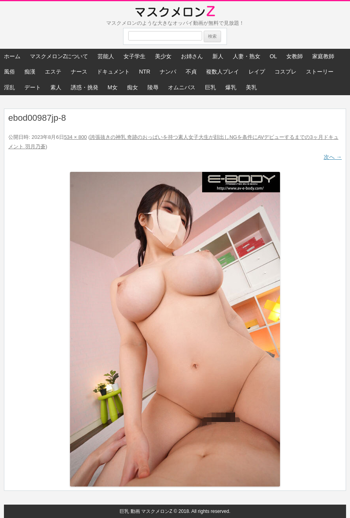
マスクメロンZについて (59, 56)
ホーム (12, 56)
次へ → (333, 157)
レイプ (257, 71)
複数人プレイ (222, 71)
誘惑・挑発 (84, 87)
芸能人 (106, 56)
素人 (55, 87)
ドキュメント (113, 71)
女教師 (294, 56)
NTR (144, 71)
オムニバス (181, 87)
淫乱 (9, 87)
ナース (79, 71)
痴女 (132, 87)
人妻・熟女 (246, 56)
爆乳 (230, 87)
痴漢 (29, 71)
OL (273, 56)
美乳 (251, 87)
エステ (53, 71)
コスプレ (285, 71)
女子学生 (134, 56)
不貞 (191, 71)
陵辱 (152, 87)
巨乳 (210, 87)
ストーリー (319, 71)
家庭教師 (323, 56)
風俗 (9, 71)
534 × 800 (75, 137)
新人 (217, 56)
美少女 (163, 56)
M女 (113, 87)
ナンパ (168, 71)
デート (32, 87)
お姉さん (192, 56)
